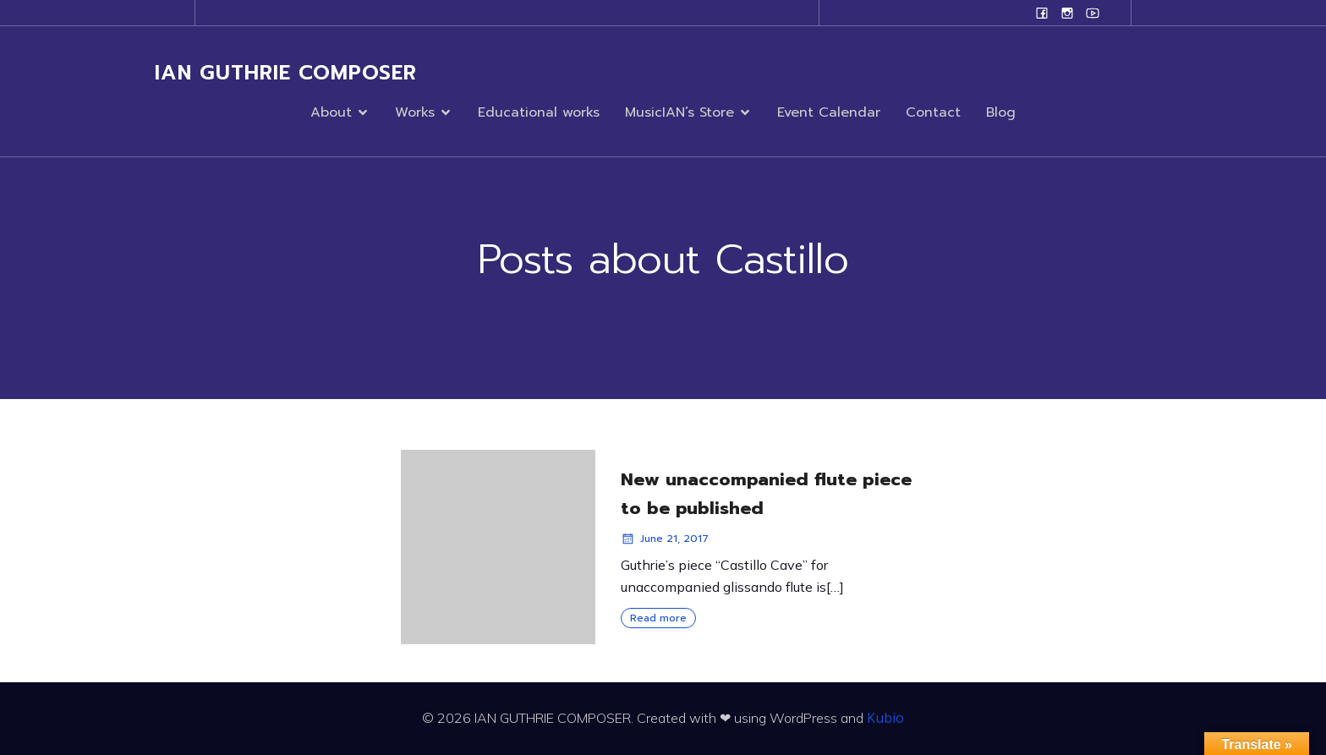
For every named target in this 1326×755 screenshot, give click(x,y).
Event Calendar (828, 112)
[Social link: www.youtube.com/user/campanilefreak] (1092, 12)
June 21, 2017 (665, 538)
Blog (1001, 112)
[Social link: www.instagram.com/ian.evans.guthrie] (1067, 12)
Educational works (539, 112)
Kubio (885, 717)
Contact (933, 112)
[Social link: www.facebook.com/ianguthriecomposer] (1042, 12)
